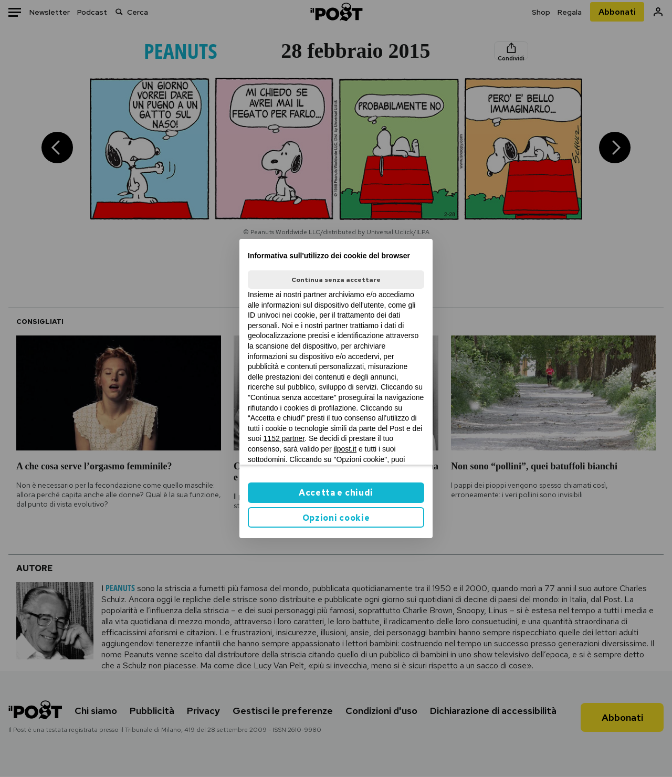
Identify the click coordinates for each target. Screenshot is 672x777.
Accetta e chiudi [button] (336, 492)
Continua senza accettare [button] (336, 280)
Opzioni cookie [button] (336, 517)
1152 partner (284, 438)
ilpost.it (344, 449)
